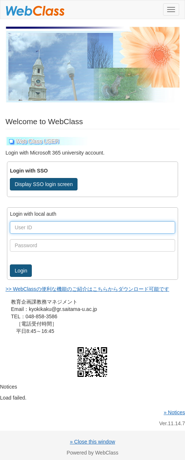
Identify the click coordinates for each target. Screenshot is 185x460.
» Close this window (92, 442)
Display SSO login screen (44, 184)
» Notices (174, 412)
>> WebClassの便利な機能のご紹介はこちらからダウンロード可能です (87, 289)
